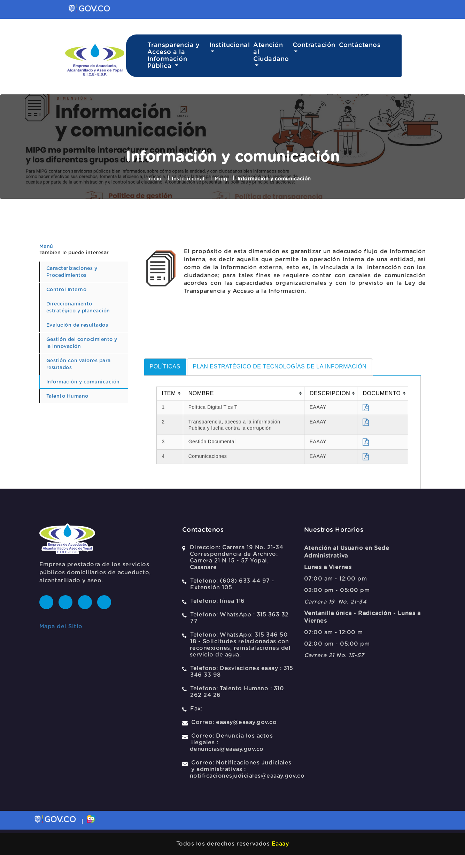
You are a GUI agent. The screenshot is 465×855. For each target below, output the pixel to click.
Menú (46, 246)
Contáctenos (360, 45)
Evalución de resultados (77, 325)
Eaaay (280, 844)
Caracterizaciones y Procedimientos (72, 272)
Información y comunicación (83, 382)
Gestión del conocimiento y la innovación (81, 343)
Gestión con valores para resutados (78, 364)
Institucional (229, 45)
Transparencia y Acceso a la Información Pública (173, 55)
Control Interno (66, 289)
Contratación (314, 45)
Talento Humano (67, 396)
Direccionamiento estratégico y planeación (78, 307)
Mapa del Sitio (61, 626)
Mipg (221, 179)
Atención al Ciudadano (271, 52)
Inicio (154, 179)
